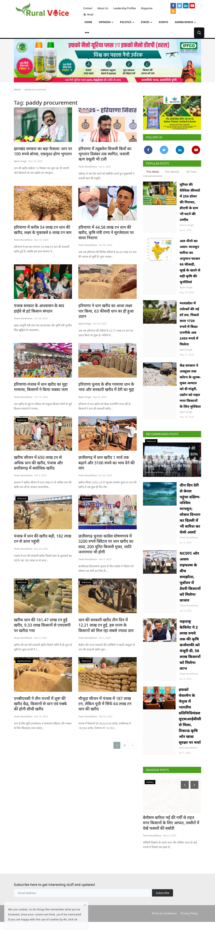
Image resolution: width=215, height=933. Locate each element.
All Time (191, 172)
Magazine (147, 8)
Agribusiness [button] (185, 22)
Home (88, 22)
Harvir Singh (187, 225)
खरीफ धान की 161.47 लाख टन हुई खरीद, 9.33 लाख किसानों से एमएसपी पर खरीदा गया (42, 609)
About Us (102, 8)
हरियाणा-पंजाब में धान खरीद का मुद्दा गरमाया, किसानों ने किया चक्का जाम (38, 379)
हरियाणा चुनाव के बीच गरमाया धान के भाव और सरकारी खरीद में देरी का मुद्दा (106, 379)
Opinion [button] (106, 22)
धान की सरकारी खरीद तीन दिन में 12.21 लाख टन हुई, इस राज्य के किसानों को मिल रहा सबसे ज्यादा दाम (106, 609)
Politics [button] (127, 22)
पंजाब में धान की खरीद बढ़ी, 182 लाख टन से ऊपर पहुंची (42, 530)
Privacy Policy (189, 924)
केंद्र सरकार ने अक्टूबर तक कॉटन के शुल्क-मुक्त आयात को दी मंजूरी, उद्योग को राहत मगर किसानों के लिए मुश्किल (190, 386)
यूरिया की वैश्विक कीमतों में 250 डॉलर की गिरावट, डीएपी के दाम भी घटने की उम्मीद (190, 202)
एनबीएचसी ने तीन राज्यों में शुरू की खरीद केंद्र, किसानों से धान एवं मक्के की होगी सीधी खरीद (41, 699)
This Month (172, 172)
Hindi (89, 15)
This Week (152, 172)
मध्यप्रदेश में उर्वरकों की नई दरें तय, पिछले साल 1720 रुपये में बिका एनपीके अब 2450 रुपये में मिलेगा (189, 323)
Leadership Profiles (124, 8)
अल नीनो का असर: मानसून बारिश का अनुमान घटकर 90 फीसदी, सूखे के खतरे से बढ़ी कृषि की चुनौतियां (190, 261)
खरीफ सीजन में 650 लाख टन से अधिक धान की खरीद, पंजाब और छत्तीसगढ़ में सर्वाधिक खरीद (40, 454)
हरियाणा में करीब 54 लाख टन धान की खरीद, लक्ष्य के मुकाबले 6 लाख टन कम (40, 229)
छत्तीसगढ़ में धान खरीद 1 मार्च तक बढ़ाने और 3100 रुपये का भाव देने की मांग (105, 452)
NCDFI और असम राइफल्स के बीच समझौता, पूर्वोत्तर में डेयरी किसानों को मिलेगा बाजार (190, 589)
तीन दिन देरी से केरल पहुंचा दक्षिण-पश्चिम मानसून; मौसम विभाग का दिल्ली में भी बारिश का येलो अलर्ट (190, 520)
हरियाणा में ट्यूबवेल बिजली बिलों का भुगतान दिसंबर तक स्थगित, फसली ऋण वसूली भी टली (104, 153)
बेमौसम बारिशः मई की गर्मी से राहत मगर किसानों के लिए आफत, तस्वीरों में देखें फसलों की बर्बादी (169, 834)
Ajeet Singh (20, 160)
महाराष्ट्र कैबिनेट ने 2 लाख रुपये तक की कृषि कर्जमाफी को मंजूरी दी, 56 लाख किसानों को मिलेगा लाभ (190, 657)
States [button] (146, 22)
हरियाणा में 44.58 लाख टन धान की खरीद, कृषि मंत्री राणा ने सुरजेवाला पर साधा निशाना (106, 231)
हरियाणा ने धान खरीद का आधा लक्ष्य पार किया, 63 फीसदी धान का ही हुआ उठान (105, 306)
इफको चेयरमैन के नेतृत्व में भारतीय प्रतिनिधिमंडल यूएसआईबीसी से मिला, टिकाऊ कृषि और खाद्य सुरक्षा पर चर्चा (190, 728)
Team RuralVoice (87, 165)
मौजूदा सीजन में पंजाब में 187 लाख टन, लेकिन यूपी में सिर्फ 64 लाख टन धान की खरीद (104, 699)
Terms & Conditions (164, 924)
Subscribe (162, 904)
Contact (87, 8)
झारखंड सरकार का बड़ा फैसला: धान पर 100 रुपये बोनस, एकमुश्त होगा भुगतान (40, 151)
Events (163, 22)
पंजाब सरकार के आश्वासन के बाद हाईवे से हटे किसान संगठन (42, 306)
